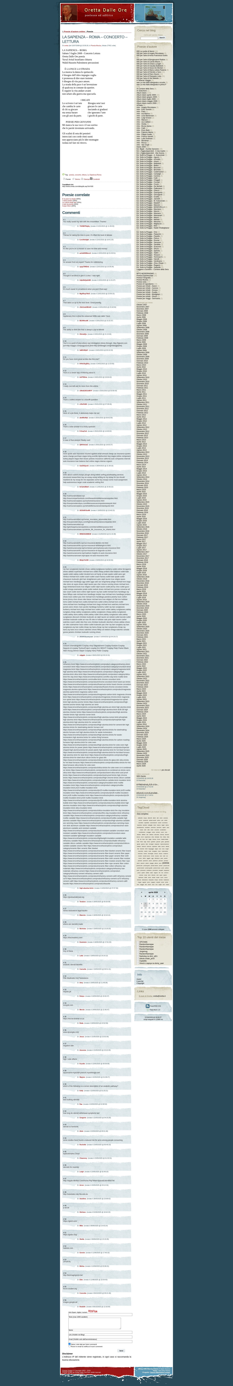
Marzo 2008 (141, 315)
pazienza (155, 860)
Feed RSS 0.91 (153, 1006)
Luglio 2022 (141, 672)
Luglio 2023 (141, 697)
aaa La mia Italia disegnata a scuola (151, 82)
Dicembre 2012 (143, 433)
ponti (138, 870)
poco (160, 863)
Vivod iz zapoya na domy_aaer (151, 963)
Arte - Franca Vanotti (145, 136)
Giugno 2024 (142, 720)
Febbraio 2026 (142, 762)
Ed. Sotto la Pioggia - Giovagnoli (149, 195)
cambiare (147, 827)
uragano (153, 882)
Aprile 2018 (141, 566)
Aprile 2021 (141, 641)
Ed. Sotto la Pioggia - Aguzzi (148, 157)
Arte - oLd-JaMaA (143, 122)
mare (159, 851)
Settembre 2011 (143, 402)
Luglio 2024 (141, 722)
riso (162, 872)
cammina (153, 827)
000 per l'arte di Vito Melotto (148, 78)
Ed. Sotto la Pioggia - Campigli (149, 174)
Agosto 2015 (142, 500)
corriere (158, 832)
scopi (145, 875)
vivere (149, 884)
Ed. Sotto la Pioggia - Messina (148, 222)
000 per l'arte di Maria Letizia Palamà (151, 70)
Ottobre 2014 (142, 479)
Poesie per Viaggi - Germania (148, 298)
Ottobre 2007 (142, 305)
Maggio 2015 (142, 494)
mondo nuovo (146, 856)
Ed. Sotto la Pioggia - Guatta (148, 197)
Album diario (142, 93)
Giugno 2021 (142, 645)
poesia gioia (146, 865)
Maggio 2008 (142, 319)
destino (139, 834)
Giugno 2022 (142, 670)
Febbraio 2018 (142, 562)
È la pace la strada (69, 199)
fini (140, 839)
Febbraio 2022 (142, 662)
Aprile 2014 (141, 467)
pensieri (166, 860)
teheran (139, 880)
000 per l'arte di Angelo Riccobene (150, 53)
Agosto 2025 (142, 749)
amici (161, 818)
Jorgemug (143, 951)
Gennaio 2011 (142, 386)
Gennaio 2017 (142, 535)
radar (151, 872)
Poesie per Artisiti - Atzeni (147, 286)
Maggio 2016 (142, 519)
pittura (156, 863)
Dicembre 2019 (143, 608)
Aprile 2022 (141, 666)
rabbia (147, 872)
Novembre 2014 (143, 481)
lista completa (142, 814)
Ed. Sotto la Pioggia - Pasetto (148, 236)
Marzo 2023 (141, 689)
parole (165, 858)
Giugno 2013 (142, 446)
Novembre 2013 (143, 456)
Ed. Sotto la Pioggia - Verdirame (149, 261)
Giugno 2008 (142, 321)
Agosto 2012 (142, 425)
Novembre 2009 (143, 357)
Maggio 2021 (142, 643)
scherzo (166, 872)
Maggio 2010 (142, 369)
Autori (139, 979)
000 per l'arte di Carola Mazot (148, 62)
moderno (165, 853)
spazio (165, 875)
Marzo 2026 (141, 764)
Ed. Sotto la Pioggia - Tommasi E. (150, 257)
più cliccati (166, 770)
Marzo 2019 (141, 589)
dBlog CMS (142, 1371)
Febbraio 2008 (142, 313)
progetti (161, 870)
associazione (153, 822)
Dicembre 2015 (143, 508)
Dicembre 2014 (143, 483)
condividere (163, 830)
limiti (146, 849)
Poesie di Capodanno (145, 284)
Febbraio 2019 (142, 587)
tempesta (151, 880)
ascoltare (140, 822)
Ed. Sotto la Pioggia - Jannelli (148, 199)
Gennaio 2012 (142, 411)
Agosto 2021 (142, 649)
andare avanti (152, 820)
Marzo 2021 (141, 639)
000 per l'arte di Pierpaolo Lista (149, 76)
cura (166, 832)
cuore (162, 832)
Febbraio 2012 (142, 413)
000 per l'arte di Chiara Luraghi (149, 64)
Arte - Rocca (142, 143)
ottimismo (157, 858)
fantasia (157, 837)
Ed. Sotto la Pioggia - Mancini (148, 205)
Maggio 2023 (142, 693)
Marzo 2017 (141, 539)
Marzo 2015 (141, 490)
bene (155, 825)
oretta (66, 45)
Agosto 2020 (142, 625)
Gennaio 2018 (142, 560)
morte (152, 856)
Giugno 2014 (142, 471)
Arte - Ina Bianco (143, 114)
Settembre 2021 (143, 652)
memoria (140, 853)
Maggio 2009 (142, 344)
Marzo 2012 (141, 415)
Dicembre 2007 (143, 309)
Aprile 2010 (141, 367)
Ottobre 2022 (142, 679)
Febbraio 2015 (142, 487)
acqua (145, 818)
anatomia (145, 820)
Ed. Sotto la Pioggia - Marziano (149, 209)
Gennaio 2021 (142, 635)
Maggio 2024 (142, 718)
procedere (155, 870)
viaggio (142, 884)
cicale (141, 830)
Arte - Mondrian (143, 141)
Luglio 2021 (141, 647)
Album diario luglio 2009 (146, 99)
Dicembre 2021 (143, 658)
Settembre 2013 (143, 452)
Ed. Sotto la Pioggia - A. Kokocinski (150, 155)
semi (149, 875)
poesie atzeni (140, 868)
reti (159, 872)
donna (138, 837)
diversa (162, 834)
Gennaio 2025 (142, 735)
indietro (139, 846)
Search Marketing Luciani (160, 1374)
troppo (139, 882)
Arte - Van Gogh (143, 145)
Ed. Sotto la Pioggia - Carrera (148, 176)
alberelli (150, 818)
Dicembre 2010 (143, 384)
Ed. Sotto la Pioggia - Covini (148, 184)
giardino (153, 841)
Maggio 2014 (142, 469)
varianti (158, 882)
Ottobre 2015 (142, 504)
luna (163, 849)
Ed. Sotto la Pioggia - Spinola (148, 251)
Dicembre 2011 (143, 409)
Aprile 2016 (141, 517)
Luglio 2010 (141, 373)
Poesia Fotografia (144, 278)
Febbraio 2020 (142, 612)
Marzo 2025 (141, 739)
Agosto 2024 (142, 724)
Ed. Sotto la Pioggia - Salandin (149, 267)
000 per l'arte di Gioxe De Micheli (150, 68)
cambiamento (140, 827)
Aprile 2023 (141, 691)
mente (145, 853)
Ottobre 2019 (142, 604)
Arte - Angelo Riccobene (146, 107)
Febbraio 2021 (142, 637)
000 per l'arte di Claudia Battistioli (150, 66)
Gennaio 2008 (142, 311)
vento (162, 882)
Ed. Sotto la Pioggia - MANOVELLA (151, 207)
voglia (160, 884)
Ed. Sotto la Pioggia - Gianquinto (149, 193)
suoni (161, 877)
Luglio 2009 (141, 348)
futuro (148, 841)
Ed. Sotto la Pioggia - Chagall (148, 180)
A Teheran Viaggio (144, 80)
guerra (143, 844)
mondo (140, 856)
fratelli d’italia (164, 839)
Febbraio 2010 (142, 363)
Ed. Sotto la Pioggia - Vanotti (148, 259)
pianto (147, 863)
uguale (144, 882)
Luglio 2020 (141, 622)
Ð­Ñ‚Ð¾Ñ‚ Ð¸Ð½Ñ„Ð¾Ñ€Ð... (148, 793)
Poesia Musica (96, 45)
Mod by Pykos (152, 1371)
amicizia (165, 818)
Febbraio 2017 (142, 537)
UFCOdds (143, 942)
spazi (161, 875)
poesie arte (166, 865)
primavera (143, 870)
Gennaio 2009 (142, 336)
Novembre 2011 (143, 406)
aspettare (146, 822)
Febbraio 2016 (142, 512)
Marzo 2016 (141, 514)
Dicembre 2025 (143, 757)
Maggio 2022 (142, 668)
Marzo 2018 (141, 564)
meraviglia (150, 853)
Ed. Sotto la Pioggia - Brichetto (149, 170)
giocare (158, 841)
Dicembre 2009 (143, 359)
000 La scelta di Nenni (145, 51)
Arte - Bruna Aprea (144, 126)
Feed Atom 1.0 (153, 1010)
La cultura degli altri (69, 202)
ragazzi (156, 872)
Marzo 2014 (141, 465)
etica (153, 837)
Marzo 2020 (141, 614)
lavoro (163, 846)
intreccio (149, 846)
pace (162, 858)
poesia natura (154, 865)
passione (145, 860)
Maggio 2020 (142, 618)
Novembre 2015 (143, 506)
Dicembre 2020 (143, 633)
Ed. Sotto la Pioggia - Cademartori (150, 172)
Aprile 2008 (141, 317)
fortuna (154, 839)
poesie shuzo (156, 868)
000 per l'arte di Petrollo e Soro (149, 72)
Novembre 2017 (143, 556)
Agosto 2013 (142, 450)
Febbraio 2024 (142, 712)
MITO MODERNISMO (145, 274)
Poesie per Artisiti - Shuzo (147, 296)
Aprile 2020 (141, 616)
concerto (78, 175)
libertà (167, 846)
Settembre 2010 (143, 377)
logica (156, 849)
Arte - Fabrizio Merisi (145, 132)
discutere (156, 834)
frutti (138, 841)
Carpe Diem (66, 206)
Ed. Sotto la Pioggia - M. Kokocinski (151, 201)
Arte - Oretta (141, 124)
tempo (156, 880)
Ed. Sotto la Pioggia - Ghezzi (148, 190)
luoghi (167, 849)
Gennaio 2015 (142, 485)
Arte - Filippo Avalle (144, 134)
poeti (162, 868)
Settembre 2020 (143, 627)
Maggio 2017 (142, 544)
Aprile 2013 (141, 442)
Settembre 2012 (143, 427)
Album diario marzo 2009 (146, 103)
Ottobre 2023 (142, 703)
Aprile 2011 (141, 392)
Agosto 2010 (142, 375)
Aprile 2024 (141, 716)
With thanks (141, 776)
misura (156, 853)
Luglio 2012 (141, 423)
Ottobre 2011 (142, 404)
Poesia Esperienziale (145, 276)
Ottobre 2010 (142, 379)
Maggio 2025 (142, 743)
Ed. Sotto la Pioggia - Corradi (148, 182)
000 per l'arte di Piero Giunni (148, 74)
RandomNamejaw (146, 944)
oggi (152, 858)
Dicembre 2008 (143, 334)
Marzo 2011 (141, 390)
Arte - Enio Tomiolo (144, 109)
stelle (145, 877)
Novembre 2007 (143, 307)
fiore (144, 839)
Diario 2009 (141, 147)
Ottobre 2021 (142, 654)
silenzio (153, 875)
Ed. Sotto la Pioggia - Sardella (148, 244)
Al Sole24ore (142, 91)
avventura (164, 822)
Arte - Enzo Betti (143, 130)
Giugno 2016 (142, 521)
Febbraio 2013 (142, 438)
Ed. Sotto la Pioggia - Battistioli (149, 163)
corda (153, 832)
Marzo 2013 (141, 440)
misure (160, 853)
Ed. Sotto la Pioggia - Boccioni (148, 168)
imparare (157, 844)
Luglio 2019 (141, 598)
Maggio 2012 (142, 419)
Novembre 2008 (143, 332)
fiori (147, 839)
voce (153, 884)
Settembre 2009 (143, 352)
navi (161, 856)
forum (158, 839)
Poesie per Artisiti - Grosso (147, 290)
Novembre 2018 (143, 581)
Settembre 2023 (143, 701)
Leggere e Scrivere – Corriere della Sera (153, 269)
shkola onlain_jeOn (147, 959)
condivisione (142, 832)
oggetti (148, 858)
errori (142, 837)
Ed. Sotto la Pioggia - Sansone (149, 242)
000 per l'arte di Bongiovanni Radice (151, 60)
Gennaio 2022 (142, 660)
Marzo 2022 (141, 664)
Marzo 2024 (141, 714)
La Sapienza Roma (94, 175)
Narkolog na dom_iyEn (148, 956)
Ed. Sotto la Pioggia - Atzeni (148, 161)
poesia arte (140, 865)
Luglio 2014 (141, 473)
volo (164, 884)
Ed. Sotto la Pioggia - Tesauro (148, 255)
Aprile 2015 (141, 492)
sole (157, 875)
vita (146, 884)
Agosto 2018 (142, 575)
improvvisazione (164, 844)
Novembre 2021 (143, 656)
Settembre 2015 (143, 502)
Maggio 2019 (142, 593)
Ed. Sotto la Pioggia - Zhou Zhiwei (150, 263)
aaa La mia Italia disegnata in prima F (151, 85)
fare (161, 837)
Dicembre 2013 (143, 458)
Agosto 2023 (142, 699)
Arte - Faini (141, 112)
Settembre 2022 (143, 676)
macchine (140, 851)
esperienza (148, 837)
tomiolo (161, 880)
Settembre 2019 (143, 602)
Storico (76, 179)
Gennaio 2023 (142, 685)
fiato (168, 837)
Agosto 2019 (142, 600)
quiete (143, 872)
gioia (162, 841)
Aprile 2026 (141, 766)
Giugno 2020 (142, 620)
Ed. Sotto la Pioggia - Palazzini (149, 234)
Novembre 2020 (143, 631)
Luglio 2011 (141, 398)
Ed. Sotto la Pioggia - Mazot (148, 217)
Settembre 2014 (143, 477)
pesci (138, 863)
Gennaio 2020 (142, 610)
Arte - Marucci (142, 120)
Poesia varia (141, 282)
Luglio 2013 (141, 448)
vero (138, 884)
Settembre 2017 (143, 552)
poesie (161, 865)
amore (140, 820)
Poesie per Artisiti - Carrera (147, 288)
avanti (159, 822)
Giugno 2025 (142, 745)
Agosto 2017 (142, 550)
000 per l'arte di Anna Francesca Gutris (152, 55)
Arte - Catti (141, 128)
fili (138, 839)
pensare (161, 860)
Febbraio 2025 (142, 737)
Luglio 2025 (141, 747)
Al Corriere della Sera (145, 89)
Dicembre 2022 (143, 683)
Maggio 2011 (142, 394)
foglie (150, 839)
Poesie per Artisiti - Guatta (147, 292)
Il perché (140, 981)
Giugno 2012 (142, 421)
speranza (140, 877)
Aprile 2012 (141, 417)
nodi (164, 856)
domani (167, 834)
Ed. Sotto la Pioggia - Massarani (149, 215)
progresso (166, 870)
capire (164, 827)
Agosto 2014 (142, 475)
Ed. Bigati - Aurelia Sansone (148, 149)
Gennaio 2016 (142, 510)
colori (152, 830)
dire (147, 834)
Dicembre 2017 (143, 558)
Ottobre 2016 (142, 529)
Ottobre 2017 (142, 554)
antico (158, 820)
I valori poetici (67, 200)
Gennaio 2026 (142, 760)
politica (167, 868)
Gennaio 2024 (142, 710)
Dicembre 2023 (143, 708)
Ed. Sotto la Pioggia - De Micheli (149, 186)
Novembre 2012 (143, 431)
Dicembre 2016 (143, 533)
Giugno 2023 (142, 695)
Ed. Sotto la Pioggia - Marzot (148, 211)
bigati (163, 825)
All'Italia (140, 105)
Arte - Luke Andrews (145, 139)
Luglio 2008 (141, 323)
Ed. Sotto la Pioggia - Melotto (148, 220)
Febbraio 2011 (142, 388)
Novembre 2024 (143, 730)
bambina (139, 825)
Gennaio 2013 (142, 436)
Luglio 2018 (141, 573)
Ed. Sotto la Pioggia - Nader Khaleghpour (153, 228)
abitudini (140, 818)
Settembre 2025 (143, 751)
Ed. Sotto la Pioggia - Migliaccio (149, 224)
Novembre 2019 (143, 606)
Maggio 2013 (142, 444)
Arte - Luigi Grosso (144, 118)
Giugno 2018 (142, 571)
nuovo (140, 858)
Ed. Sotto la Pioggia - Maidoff (148, 203)
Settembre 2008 (143, 328)
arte (162, 820)
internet (144, 846)
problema (149, 870)
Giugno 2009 (142, 346)
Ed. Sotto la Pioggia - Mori (147, 226)
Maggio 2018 (142, 568)
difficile (143, 834)
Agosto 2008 (142, 325)
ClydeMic (143, 961)
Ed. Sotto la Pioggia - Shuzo (148, 249)
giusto (138, 844)
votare (167, 884)
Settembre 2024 (143, 726)
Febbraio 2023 (142, 687)
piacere (143, 863)
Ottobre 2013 (142, 454)
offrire (144, 858)
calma (167, 825)
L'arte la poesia (67, 204)
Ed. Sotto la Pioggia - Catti (147, 178)
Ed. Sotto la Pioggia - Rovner (148, 240)
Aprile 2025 (141, 741)
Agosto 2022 (142, 674)
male (149, 851)
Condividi (95, 179)
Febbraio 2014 (142, 463)
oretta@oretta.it (159, 996)
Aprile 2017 (141, 541)
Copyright (140, 983)
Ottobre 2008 (142, 330)
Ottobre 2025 (142, 753)
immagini (151, 844)
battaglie (150, 825)
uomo (148, 882)
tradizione (166, 880)
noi (167, 856)
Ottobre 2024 (142, 728)
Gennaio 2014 (142, 460)
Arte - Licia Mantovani (145, 116)
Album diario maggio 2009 (147, 101)
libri (138, 849)
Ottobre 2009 (142, 355)
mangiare (154, 851)
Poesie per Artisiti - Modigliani (148, 294)
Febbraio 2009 (142, 338)
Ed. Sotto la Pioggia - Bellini (148, 166)
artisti (165, 820)
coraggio (148, 832)
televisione (145, 880)
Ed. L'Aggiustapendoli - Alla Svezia (150, 153)
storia (149, 877)
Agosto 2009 (142, 350)
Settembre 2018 (143, 577)
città (148, 830)
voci (156, 884)
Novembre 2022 (143, 681)
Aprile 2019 (141, 591)
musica (157, 856)
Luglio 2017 (141, 548)
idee (147, 844)
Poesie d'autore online (74, 31)
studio (157, 877)
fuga (145, 841)
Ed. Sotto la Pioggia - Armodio (148, 159)
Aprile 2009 (141, 342)
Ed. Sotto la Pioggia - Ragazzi (148, 265)
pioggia (152, 863)
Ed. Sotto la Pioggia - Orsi (147, 232)
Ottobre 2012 (142, 429)
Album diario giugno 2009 (147, 97)
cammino (159, 827)
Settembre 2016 (143, 527)
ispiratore (154, 846)
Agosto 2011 (142, 400)
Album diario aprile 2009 (146, 95)
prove (139, 872)
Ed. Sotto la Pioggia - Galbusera (149, 188)
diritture (151, 834)
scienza (141, 875)
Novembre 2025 (143, 755)
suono (165, 877)
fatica (164, 837)
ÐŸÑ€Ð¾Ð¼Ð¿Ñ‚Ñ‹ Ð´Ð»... (148, 785)
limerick (142, 849)
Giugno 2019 (142, 595)
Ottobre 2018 (142, 579)
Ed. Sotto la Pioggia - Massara (149, 213)
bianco (159, 825)
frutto (141, 841)
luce (160, 849)
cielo (145, 830)
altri (158, 818)
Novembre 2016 (143, 531)
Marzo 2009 (141, 340)
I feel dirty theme (164, 1373)
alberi (154, 818)
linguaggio (151, 849)
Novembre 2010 (143, 382)
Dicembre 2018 (143, 583)
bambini (145, 825)
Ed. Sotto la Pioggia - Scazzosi (149, 247)
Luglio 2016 (141, 523)
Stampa (85, 179)
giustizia (167, 841)
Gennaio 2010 (142, 361)
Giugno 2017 (142, 546)
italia (159, 846)
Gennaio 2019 (142, 585)
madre (146, 851)
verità (166, 882)
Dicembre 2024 (143, 733)
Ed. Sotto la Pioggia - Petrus (148, 238)
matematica (165, 851)
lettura (84, 175)
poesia (71, 175)
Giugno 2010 (142, 371)
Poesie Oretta (67, 1373)
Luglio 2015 (141, 498)
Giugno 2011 (142, 396)
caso (168, 827)
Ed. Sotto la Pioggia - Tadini (147, 253)
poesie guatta (148, 868)
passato (140, 860)
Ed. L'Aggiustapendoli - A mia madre (151, 151)
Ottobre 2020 (142, 629)
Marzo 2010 (141, 365)
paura (150, 860)
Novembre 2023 (143, 706)
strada (153, 877)
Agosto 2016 (142, 525)
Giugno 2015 (142, 496)
